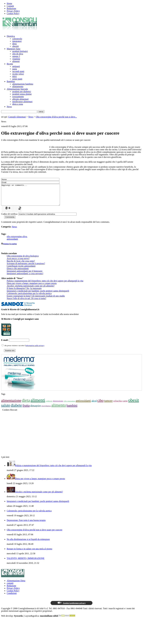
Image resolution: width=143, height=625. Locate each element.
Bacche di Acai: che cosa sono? (21, 265)
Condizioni (12, 597)
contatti (10, 587)
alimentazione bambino (22, 84)
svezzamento (18, 96)
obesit (133, 404)
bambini (71, 409)
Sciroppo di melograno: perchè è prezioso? (26, 267)
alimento (58, 409)
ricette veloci (18, 74)
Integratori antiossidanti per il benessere (24, 275)
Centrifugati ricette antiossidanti (21, 270)
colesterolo (17, 38)
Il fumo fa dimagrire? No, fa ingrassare (24, 292)
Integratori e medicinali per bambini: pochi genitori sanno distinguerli (38, 295)
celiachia (117, 405)
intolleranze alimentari (22, 101)
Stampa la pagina (10, 248)
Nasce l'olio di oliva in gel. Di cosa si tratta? (26, 302)
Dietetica (11, 36)
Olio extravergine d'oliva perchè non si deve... (56, 117)
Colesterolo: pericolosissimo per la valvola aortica (29, 297)
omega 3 (16, 56)
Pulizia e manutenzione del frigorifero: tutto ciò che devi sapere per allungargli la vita (45, 285)
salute (5, 409)
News (9, 106)
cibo (100, 405)
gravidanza (46, 410)
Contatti (10, 6)
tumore (108, 405)
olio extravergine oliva (17, 240)
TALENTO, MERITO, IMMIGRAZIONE (25, 562)
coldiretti (49, 405)
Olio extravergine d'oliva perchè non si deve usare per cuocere (34, 534)
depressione (58, 405)
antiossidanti (12, 243)
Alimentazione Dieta (16, 585)
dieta (14, 43)
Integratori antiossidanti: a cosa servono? (25, 278)
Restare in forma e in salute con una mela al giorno (29, 553)
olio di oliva (17, 54)
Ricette (10, 64)
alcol (94, 404)
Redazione (11, 8)
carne (125, 405)
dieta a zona (17, 104)
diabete (16, 409)
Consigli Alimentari (17, 117)
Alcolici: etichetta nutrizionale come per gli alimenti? (30, 290)
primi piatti (17, 79)
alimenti (16, 61)
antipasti (16, 66)
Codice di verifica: (9, 218)
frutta (26, 409)
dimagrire (35, 409)
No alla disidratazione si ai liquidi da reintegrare (28, 543)
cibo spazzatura (69, 405)
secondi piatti (18, 71)
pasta (14, 69)
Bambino (11, 81)
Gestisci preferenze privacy (71, 607)
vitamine (16, 59)
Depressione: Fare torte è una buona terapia (26, 524)
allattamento (17, 86)
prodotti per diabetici (21, 91)
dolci (14, 76)
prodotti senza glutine (22, 94)
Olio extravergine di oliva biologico (23, 260)
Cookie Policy (13, 13)
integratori (17, 41)
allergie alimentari (20, 99)
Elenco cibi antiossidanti (18, 272)
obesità (15, 46)
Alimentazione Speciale (17, 89)
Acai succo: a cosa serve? (18, 262)
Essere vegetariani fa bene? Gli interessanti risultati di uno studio (36, 300)
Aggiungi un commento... (34, 197)
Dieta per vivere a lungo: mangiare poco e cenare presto (32, 287)
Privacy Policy (13, 11)
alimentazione (11, 405)
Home (9, 3)
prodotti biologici (20, 51)
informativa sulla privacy (35, 350)
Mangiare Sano (13, 49)
